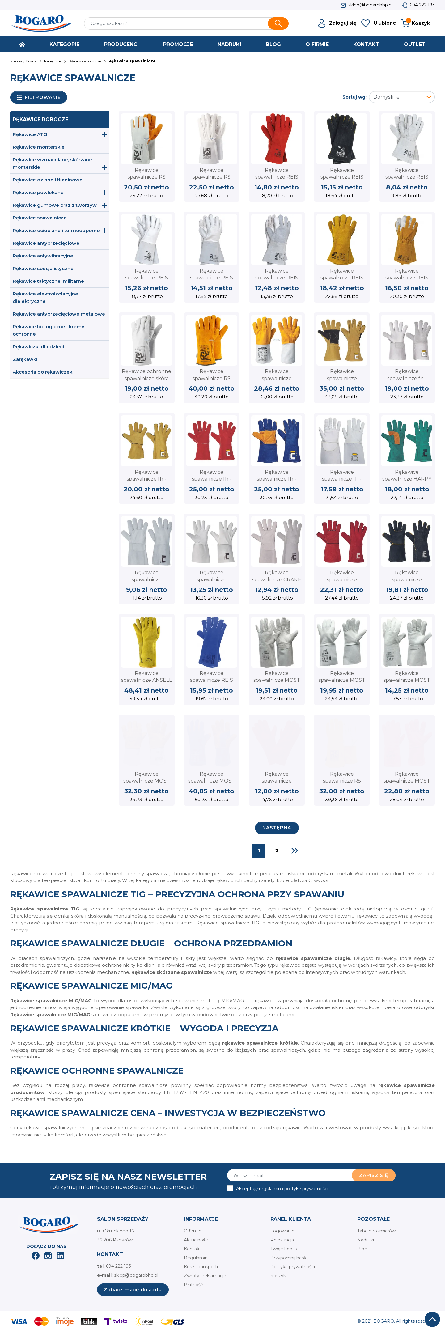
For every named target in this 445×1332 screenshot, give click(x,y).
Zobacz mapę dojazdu (133, 1289)
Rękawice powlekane (38, 192)
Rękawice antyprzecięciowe (46, 243)
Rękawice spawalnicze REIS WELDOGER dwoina (342, 278)
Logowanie (282, 1231)
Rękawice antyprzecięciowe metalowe (59, 314)
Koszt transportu (202, 1267)
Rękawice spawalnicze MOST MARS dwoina (407, 781)
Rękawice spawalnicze (40, 218)
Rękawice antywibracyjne (43, 256)
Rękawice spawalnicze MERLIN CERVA (146, 579)
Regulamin (196, 1258)
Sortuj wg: (354, 97)
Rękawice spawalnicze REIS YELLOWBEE (406, 278)
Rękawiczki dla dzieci (38, 347)
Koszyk (278, 1276)
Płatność (193, 1284)
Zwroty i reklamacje (205, 1276)
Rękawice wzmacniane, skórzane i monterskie (54, 163)
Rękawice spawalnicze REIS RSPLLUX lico (276, 278)
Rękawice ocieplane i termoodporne (56, 230)
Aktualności (196, 1240)
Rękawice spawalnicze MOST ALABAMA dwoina (276, 680)
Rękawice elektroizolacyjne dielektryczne (45, 297)
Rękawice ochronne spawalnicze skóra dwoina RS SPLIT (146, 378)
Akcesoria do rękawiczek (42, 372)
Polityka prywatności (292, 1267)
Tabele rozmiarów (376, 1231)
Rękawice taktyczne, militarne (48, 281)
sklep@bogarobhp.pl (370, 5)
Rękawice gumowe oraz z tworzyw (55, 205)
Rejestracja (282, 1240)
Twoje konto (283, 1249)
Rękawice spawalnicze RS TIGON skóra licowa (212, 177)
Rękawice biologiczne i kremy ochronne (48, 330)
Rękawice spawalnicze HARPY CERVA (406, 479)
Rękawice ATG (30, 134)
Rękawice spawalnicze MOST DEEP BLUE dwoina (211, 781)
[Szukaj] (186, 23)
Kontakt (192, 1249)
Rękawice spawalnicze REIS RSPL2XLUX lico (211, 278)
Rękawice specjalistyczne (43, 268)
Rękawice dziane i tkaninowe (48, 180)
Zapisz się (373, 1175)
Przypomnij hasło (289, 1258)
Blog (362, 1249)
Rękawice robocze (40, 119)
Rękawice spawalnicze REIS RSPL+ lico (146, 278)
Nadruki (365, 1240)
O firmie (192, 1231)
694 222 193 (422, 5)
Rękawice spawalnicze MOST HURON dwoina (407, 680)
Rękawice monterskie (39, 147)
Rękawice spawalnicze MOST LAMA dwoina (342, 680)
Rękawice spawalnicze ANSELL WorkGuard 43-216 (146, 680)
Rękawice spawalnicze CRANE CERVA (276, 579)
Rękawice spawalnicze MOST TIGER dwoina (146, 781)
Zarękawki (25, 359)
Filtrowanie (39, 97)
